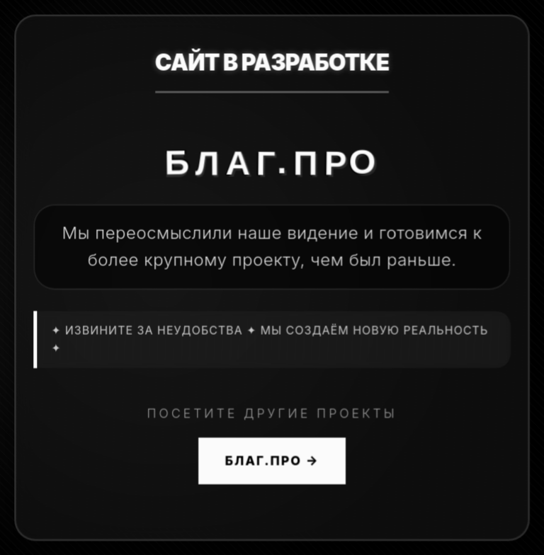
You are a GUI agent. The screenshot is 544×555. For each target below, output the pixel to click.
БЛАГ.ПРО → (272, 461)
